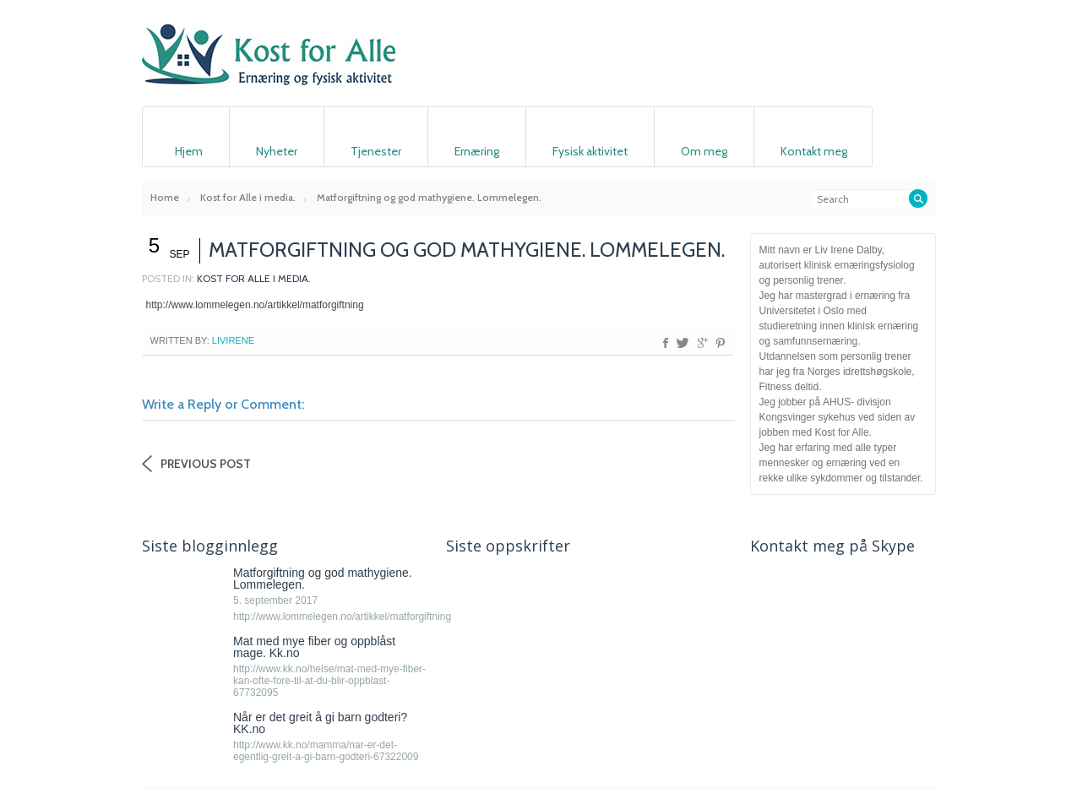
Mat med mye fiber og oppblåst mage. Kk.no (314, 647)
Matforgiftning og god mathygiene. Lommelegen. (322, 578)
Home (164, 197)
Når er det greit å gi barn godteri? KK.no (320, 723)
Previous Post (205, 463)
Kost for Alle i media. (248, 197)
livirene (233, 340)
